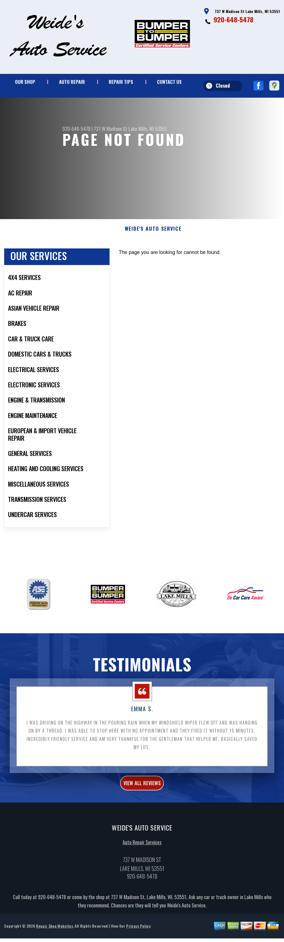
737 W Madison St (110, 128)
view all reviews (142, 812)
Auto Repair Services (142, 872)
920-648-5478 (233, 19)
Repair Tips (121, 81)
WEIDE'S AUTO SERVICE (153, 256)
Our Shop (25, 81)
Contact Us (169, 81)
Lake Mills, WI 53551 (147, 128)
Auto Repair (72, 81)
